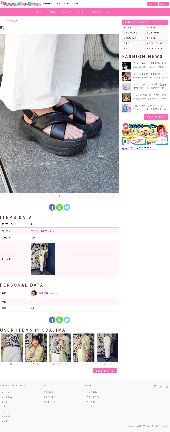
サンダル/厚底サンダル (42, 230)
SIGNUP (152, 4)
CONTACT (50, 402)
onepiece (131, 32)
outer (151, 27)
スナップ (67, 12)
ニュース (20, 12)
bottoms (153, 32)
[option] (59, 116)
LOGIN (163, 4)
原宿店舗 (96, 12)
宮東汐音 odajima (44, 293)
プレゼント (112, 12)
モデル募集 (92, 392)
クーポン (81, 12)
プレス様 (91, 402)
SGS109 (48, 392)
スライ (34, 237)
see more (105, 370)
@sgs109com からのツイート (139, 148)
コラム (90, 406)
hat (126, 48)
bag (127, 43)
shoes (151, 38)
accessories (156, 43)
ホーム (6, 12)
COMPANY (49, 397)
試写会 (53, 12)
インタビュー (37, 12)
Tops (127, 27)
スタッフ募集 (93, 397)
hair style (155, 48)
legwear (130, 38)
